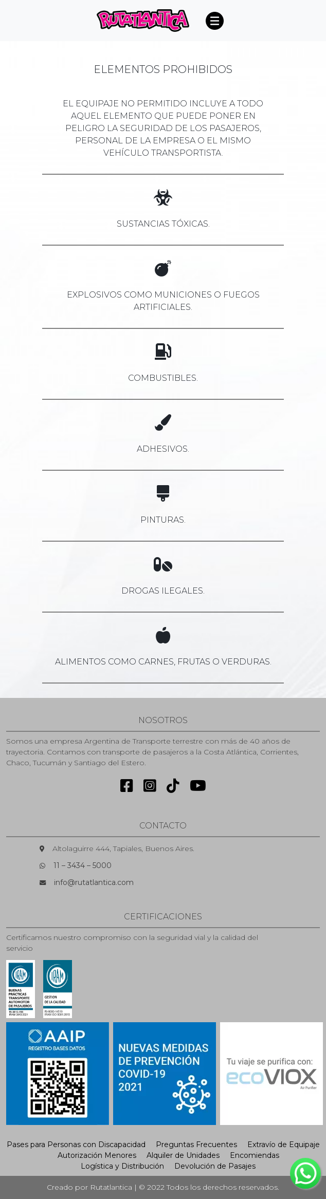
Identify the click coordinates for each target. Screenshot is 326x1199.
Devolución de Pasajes (215, 1166)
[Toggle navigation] (214, 20)
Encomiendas (254, 1155)
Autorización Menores (97, 1155)
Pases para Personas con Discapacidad (76, 1144)
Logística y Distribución (122, 1166)
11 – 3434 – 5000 (82, 865)
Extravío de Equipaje (283, 1144)
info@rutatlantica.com (94, 882)
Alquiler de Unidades (183, 1155)
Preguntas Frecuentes (196, 1144)
